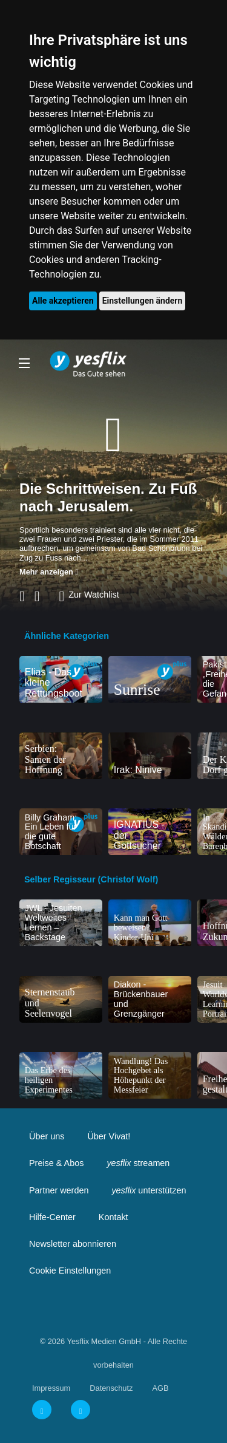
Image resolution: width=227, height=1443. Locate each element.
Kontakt (113, 1217)
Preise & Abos (56, 1163)
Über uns (46, 1136)
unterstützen (148, 1190)
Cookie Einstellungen (70, 1270)
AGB (160, 1388)
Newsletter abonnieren (72, 1244)
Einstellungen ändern (142, 300)
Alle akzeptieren (63, 300)
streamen (138, 1163)
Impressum (51, 1388)
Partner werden (58, 1190)
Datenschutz (111, 1388)
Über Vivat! (108, 1136)
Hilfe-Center (52, 1217)
